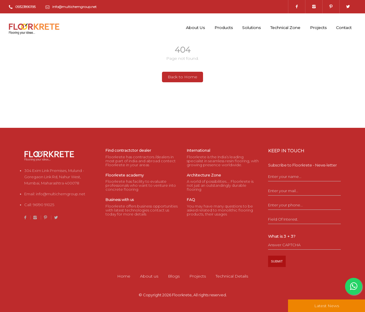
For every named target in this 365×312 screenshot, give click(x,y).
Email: (54, 194)
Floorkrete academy (125, 175)
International (198, 150)
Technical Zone (285, 27)
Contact (344, 27)
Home (123, 276)
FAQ (191, 199)
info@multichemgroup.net (74, 7)
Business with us (120, 199)
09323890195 (25, 7)
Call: (39, 204)
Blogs (174, 276)
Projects (318, 27)
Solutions (251, 27)
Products (223, 27)
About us (149, 276)
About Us (195, 27)
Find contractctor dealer (128, 150)
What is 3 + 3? (281, 236)
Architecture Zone (204, 175)
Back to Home (182, 76)
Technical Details (232, 276)
